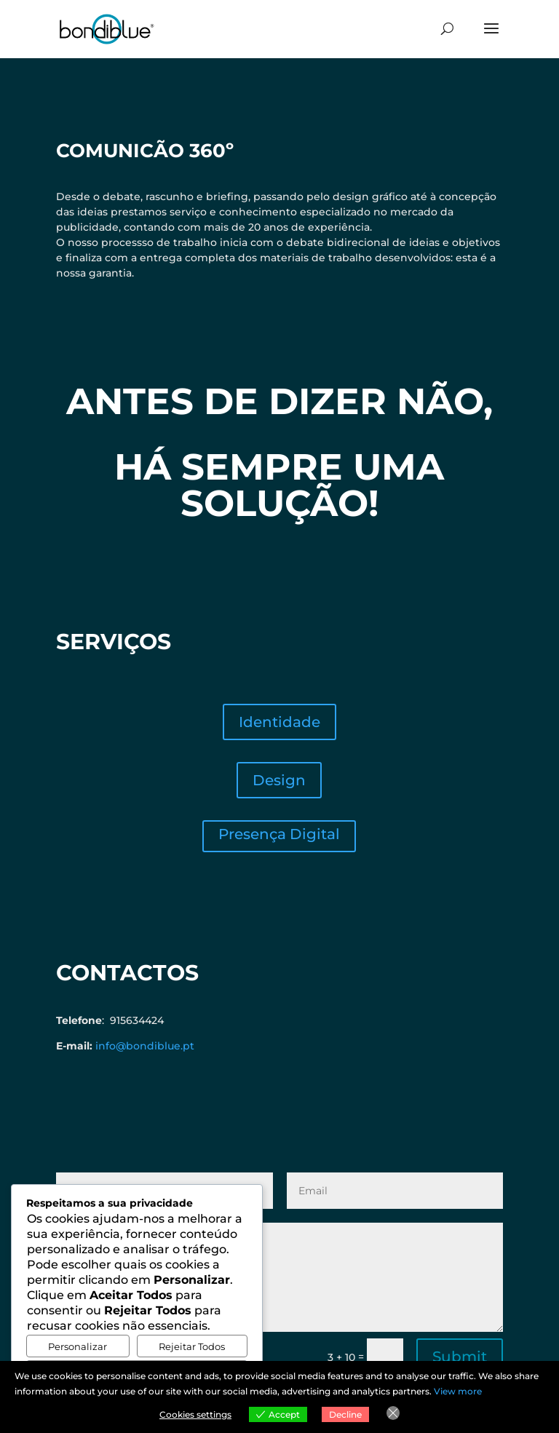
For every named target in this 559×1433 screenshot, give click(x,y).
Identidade (279, 722)
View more (458, 1391)
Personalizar (77, 1346)
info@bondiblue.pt (144, 1045)
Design (279, 780)
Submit (459, 1356)
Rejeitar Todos (192, 1346)
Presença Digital (279, 834)
